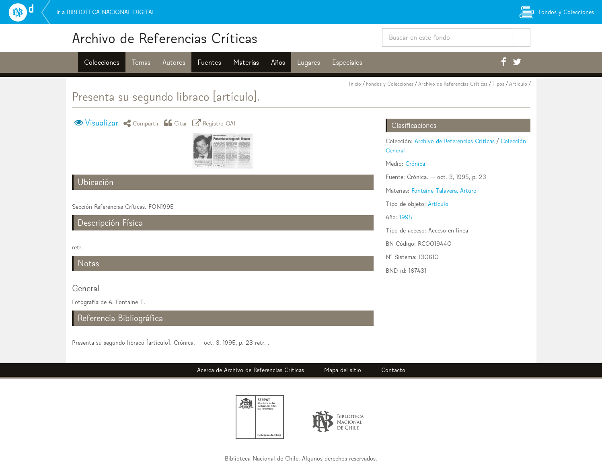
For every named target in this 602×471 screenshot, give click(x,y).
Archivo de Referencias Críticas (164, 38)
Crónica (415, 163)
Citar (177, 123)
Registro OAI (215, 123)
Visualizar (101, 122)
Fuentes (209, 62)
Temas (140, 62)
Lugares (308, 62)
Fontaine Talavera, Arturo (444, 190)
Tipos (498, 83)
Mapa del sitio (342, 370)
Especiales (347, 62)
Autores (173, 62)
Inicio (355, 83)
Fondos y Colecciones (389, 83)
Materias (246, 62)
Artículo (518, 83)
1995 (405, 217)
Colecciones (101, 62)
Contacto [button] (393, 370)
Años (278, 62)
